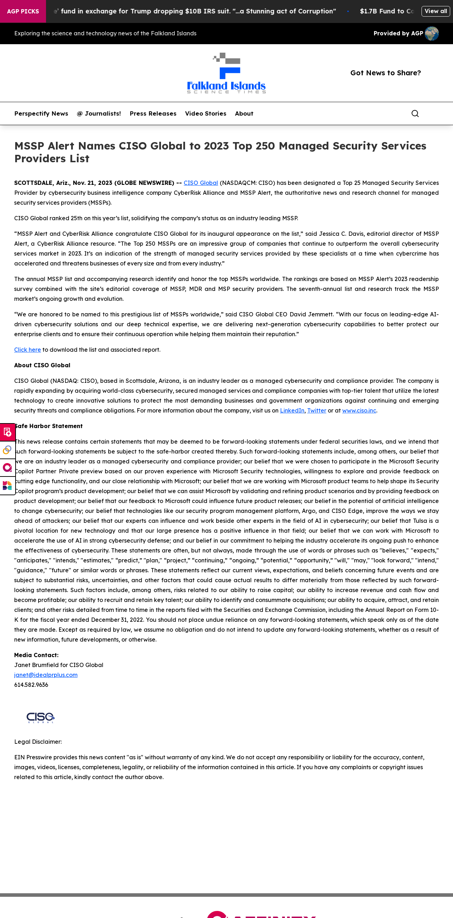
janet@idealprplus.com (46, 674)
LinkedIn (292, 410)
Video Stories (205, 113)
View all (436, 10)
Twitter (316, 410)
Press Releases (153, 113)
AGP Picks (23, 11)
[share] (434, 113)
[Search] (415, 113)
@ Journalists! (99, 113)
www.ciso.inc (359, 410)
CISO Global (201, 182)
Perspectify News (41, 113)
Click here (27, 349)
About (244, 113)
